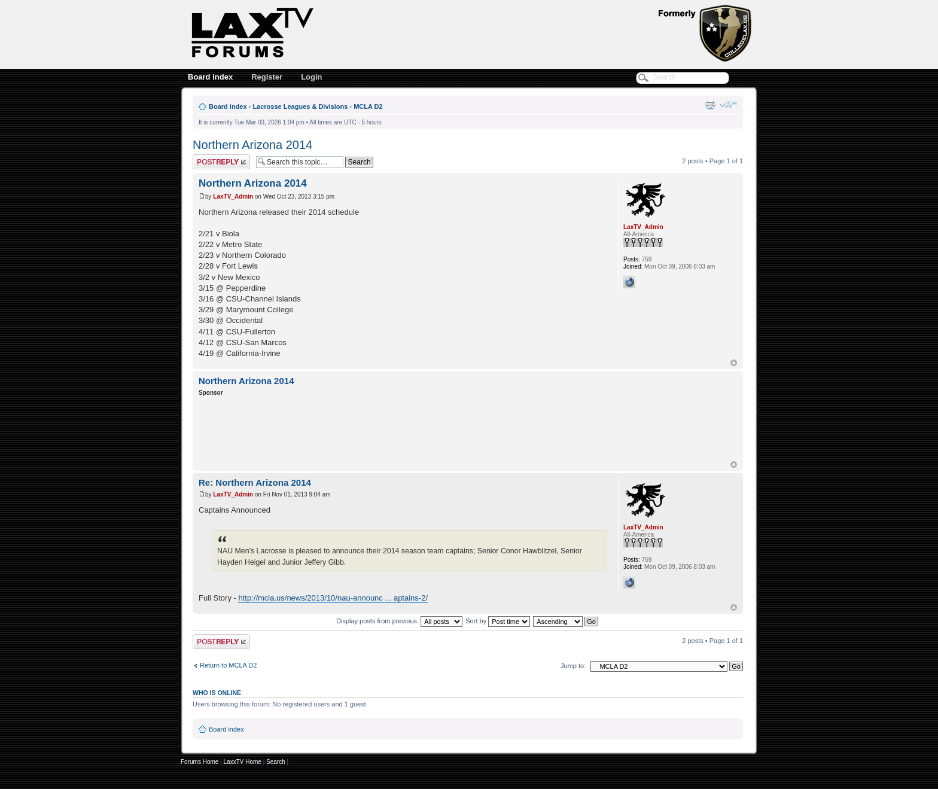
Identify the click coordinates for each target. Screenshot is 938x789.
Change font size (728, 104)
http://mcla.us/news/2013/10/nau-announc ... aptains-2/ (333, 597)
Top (733, 363)
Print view (710, 104)
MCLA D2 (368, 106)
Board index (210, 76)
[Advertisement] (416, 430)
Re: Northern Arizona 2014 (255, 482)
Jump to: (573, 665)
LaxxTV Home (242, 761)
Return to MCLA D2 (228, 665)
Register (266, 76)
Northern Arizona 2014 (252, 144)
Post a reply (221, 161)
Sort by (497, 621)
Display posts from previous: (399, 621)
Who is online (217, 692)
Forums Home (199, 761)
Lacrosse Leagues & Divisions (300, 106)
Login (311, 76)
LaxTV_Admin (233, 196)
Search (275, 761)
